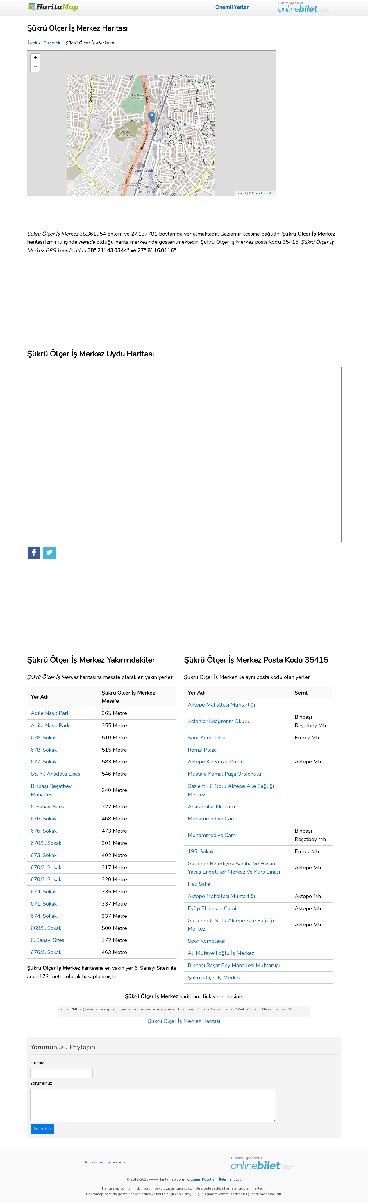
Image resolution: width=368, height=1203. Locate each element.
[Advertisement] (309, 137)
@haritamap (117, 1162)
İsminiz (37, 1062)
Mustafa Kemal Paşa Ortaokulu (224, 773)
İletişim (225, 1179)
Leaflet (241, 193)
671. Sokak (44, 903)
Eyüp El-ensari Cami (212, 908)
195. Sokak (201, 851)
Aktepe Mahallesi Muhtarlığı (221, 704)
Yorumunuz (41, 1083)
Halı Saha (199, 884)
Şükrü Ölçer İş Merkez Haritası (184, 1021)
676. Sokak (44, 818)
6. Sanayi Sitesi (48, 806)
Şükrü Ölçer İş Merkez (214, 977)
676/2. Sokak (46, 952)
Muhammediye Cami (212, 818)
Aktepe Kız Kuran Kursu (216, 761)
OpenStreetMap (263, 193)
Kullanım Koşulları (202, 1179)
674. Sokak (44, 891)
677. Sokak (44, 761)
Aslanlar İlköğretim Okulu (218, 721)
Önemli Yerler (232, 7)
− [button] (35, 67)
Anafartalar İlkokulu (211, 806)
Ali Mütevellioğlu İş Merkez (221, 953)
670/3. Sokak (46, 843)
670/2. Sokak (46, 867)
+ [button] (35, 58)
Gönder (42, 1128)
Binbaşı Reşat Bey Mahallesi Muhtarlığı (234, 965)
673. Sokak (44, 855)
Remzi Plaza (202, 749)
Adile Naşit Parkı (51, 713)
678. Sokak (44, 737)
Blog (237, 1179)
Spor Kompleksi (206, 737)
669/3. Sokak (46, 928)
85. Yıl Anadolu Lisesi (56, 773)
